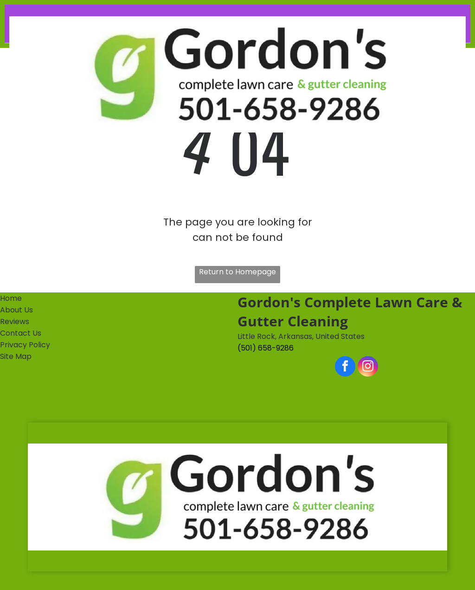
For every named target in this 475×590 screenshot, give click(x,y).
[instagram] (368, 367)
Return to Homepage (237, 271)
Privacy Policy (25, 344)
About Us (16, 310)
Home (11, 298)
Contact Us (20, 333)
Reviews (14, 321)
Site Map (16, 356)
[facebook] (345, 367)
